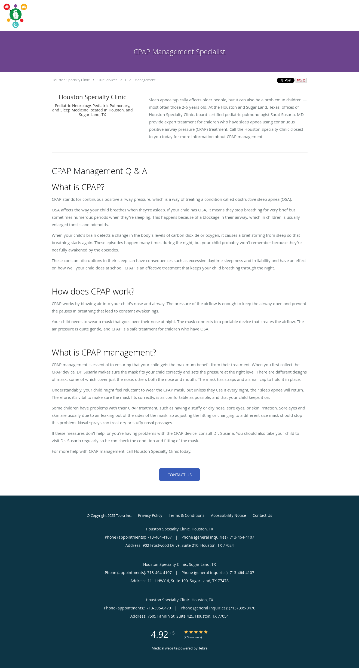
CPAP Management (140, 79)
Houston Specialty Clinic (71, 79)
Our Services (107, 79)
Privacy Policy (150, 515)
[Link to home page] (14, 15)
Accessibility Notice (228, 515)
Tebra (202, 648)
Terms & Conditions (186, 515)
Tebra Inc (123, 515)
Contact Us (179, 474)
